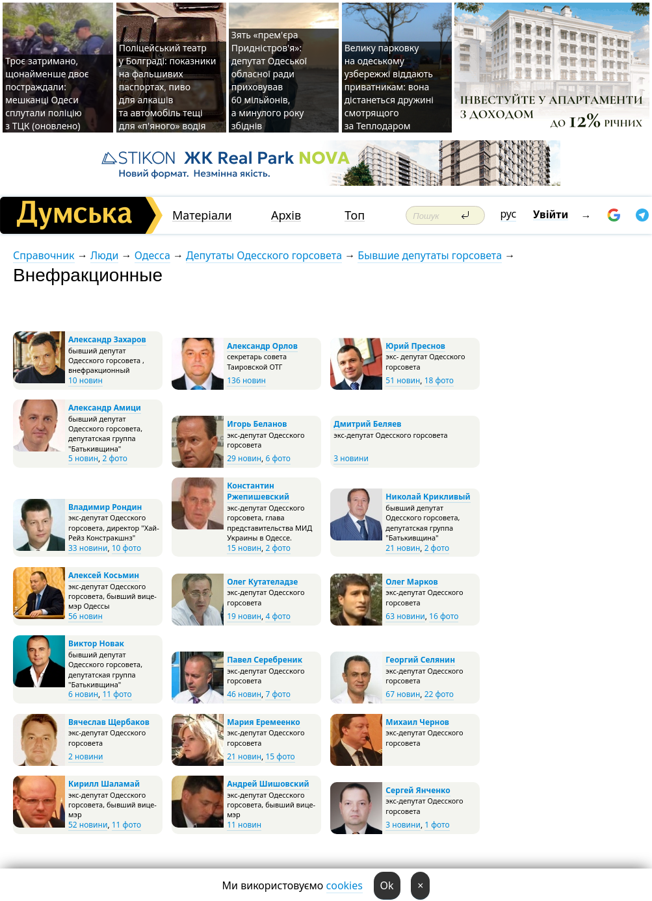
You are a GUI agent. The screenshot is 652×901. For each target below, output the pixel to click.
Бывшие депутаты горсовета (430, 255)
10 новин (85, 380)
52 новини (87, 824)
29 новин (244, 458)
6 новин (83, 694)
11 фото (116, 694)
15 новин (244, 547)
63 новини (404, 616)
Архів (286, 215)
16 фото (443, 616)
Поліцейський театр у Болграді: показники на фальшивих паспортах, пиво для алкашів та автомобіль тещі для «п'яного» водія (167, 87)
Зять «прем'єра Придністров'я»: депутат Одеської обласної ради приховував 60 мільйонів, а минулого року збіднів (269, 80)
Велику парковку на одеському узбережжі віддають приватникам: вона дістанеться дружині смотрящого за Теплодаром (389, 87)
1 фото (436, 824)
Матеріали (202, 215)
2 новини (85, 756)
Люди (104, 255)
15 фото (279, 756)
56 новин (85, 616)
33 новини (87, 547)
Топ (355, 215)
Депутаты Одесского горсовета (264, 255)
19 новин (244, 616)
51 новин (402, 380)
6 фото (277, 458)
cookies (344, 885)
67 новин (402, 694)
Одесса (152, 255)
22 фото (439, 694)
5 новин (83, 458)
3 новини (351, 458)
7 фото (277, 694)
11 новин (244, 824)
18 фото (439, 380)
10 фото (126, 547)
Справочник (44, 255)
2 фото (114, 458)
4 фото (277, 616)
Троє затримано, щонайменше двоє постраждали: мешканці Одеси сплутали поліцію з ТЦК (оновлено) (47, 93)
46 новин (244, 694)
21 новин (402, 547)
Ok (387, 885)
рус (509, 214)
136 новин (246, 380)
